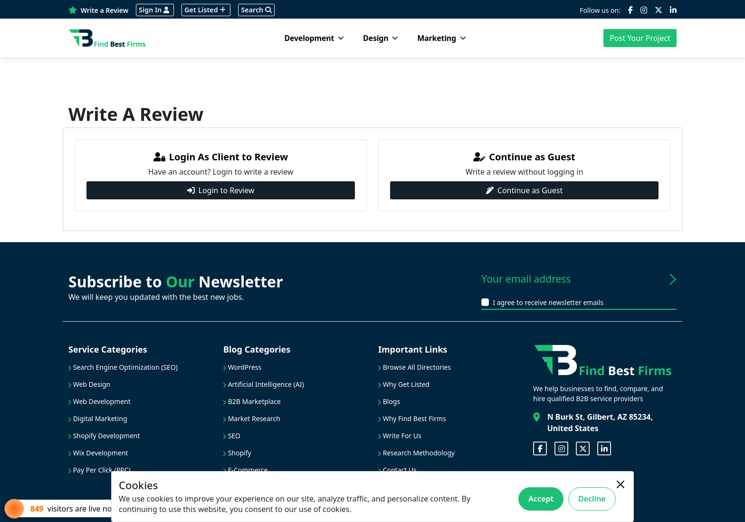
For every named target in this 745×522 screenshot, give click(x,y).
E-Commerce (245, 469)
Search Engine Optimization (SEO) (123, 367)
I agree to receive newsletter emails (548, 302)
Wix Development (98, 452)
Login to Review (221, 190)
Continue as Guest (524, 190)
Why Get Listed (404, 384)
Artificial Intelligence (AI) (263, 384)
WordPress (242, 367)
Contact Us (397, 469)
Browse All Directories (414, 367)
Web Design (89, 384)
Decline (592, 498)
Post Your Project (640, 38)
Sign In (154, 9)
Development (314, 38)
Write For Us (399, 435)
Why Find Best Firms (412, 418)
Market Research (251, 418)
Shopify (237, 452)
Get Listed (205, 9)
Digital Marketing (97, 418)
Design (380, 38)
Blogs (389, 401)
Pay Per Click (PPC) (99, 469)
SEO (231, 435)
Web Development (99, 401)
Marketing (441, 38)
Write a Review (98, 10)
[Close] (620, 484)
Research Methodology (416, 452)
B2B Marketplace (252, 401)
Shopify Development (104, 435)
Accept (541, 498)
